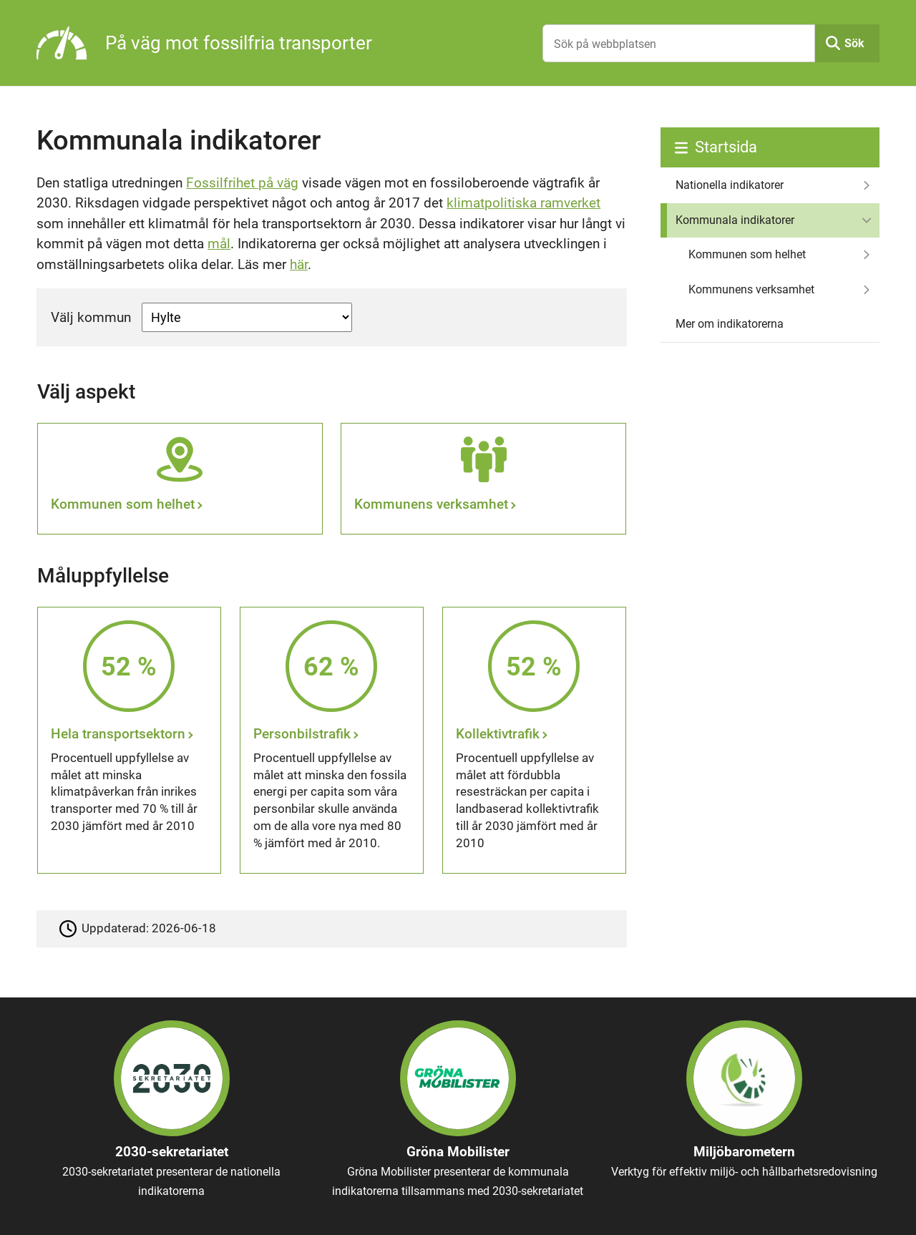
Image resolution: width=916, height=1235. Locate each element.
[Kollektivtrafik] (534, 740)
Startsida (726, 147)
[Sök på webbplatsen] (678, 43)
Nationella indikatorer (730, 185)
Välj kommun (91, 317)
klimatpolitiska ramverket (523, 203)
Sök (854, 43)
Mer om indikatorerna (730, 324)
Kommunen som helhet (747, 254)
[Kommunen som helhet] (180, 479)
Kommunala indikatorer (735, 220)
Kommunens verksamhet (751, 289)
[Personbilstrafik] (332, 740)
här (299, 264)
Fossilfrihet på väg (242, 183)
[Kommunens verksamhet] (483, 479)
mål (219, 243)
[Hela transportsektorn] (129, 740)
